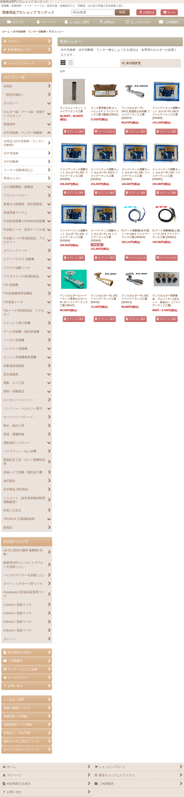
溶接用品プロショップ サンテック (28, 12)
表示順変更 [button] (131, 63)
